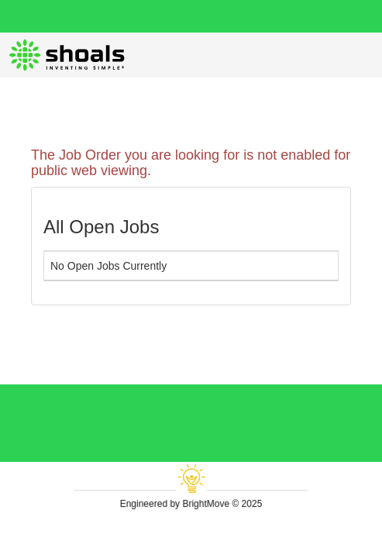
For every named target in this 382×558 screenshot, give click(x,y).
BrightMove (205, 503)
